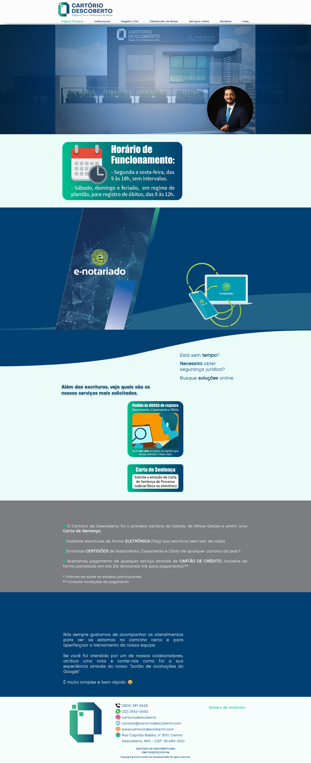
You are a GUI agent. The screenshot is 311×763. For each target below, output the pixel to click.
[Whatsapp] (118, 711)
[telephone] (118, 705)
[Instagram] (118, 717)
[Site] (118, 729)
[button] (102, 22)
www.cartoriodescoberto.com (148, 729)
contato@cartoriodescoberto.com (151, 723)
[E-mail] (118, 723)
